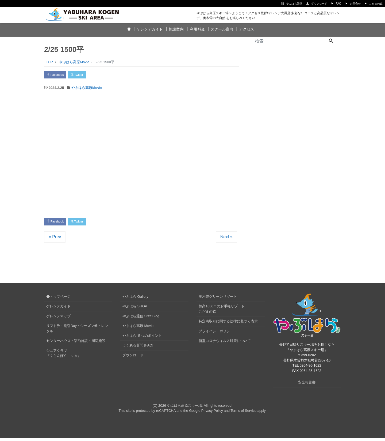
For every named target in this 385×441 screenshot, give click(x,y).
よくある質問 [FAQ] (137, 348)
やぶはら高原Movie (86, 89)
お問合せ (355, 3)
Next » (226, 239)
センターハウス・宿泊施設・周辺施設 (75, 343)
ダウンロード (319, 3)
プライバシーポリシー (216, 334)
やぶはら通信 (294, 3)
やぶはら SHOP (134, 309)
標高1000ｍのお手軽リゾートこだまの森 (222, 311)
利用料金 (197, 29)
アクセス (246, 29)
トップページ (58, 299)
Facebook (57, 75)
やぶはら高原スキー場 (184, 408)
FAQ (338, 3)
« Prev (55, 239)
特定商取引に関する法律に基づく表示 (228, 324)
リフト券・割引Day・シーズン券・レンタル (77, 331)
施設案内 (176, 29)
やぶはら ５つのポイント (142, 338)
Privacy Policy (212, 413)
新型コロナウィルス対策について (225, 343)
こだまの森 (376, 3)
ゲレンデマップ (58, 319)
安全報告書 (306, 385)
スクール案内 (222, 29)
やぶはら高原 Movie (137, 328)
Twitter (83, 75)
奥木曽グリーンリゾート (218, 299)
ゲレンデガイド (150, 29)
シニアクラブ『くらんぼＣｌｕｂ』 (63, 356)
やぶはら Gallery (135, 299)
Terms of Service (243, 413)
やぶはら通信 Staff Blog (140, 319)
